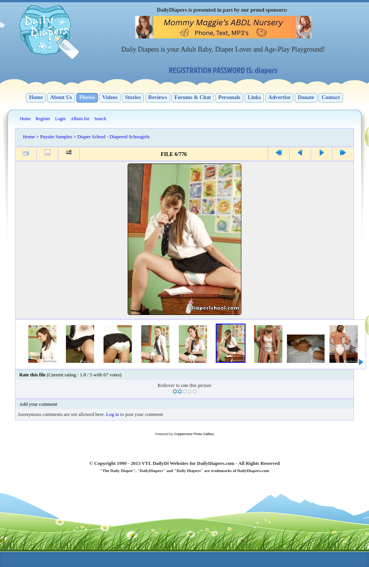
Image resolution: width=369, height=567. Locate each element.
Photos (87, 97)
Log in (112, 414)
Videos (110, 97)
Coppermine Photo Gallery (194, 434)
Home (36, 97)
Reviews (157, 97)
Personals (229, 97)
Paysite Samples (56, 136)
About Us (61, 97)
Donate (306, 97)
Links (254, 97)
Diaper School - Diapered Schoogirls (113, 136)
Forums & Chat (192, 97)
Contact (331, 97)
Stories (133, 97)
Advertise (279, 97)
